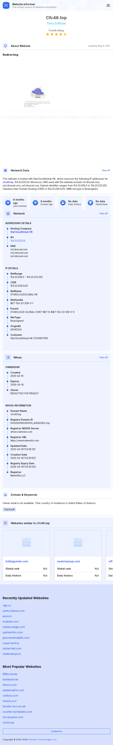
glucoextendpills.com (16, 637)
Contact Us (56, 731)
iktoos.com (10, 684)
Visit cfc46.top (56, 23)
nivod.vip (8, 722)
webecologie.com (14, 627)
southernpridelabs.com (17, 711)
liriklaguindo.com (17, 561)
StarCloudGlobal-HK (21, 231)
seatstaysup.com (68, 561)
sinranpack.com (13, 717)
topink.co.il (9, 701)
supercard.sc (11, 643)
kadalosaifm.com (13, 690)
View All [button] (106, 170)
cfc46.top (8, 182)
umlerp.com (10, 695)
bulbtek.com (11, 621)
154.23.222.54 (17, 240)
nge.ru (7, 605)
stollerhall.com (12, 648)
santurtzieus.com (14, 610)
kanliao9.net (10, 679)
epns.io (7, 616)
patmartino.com (13, 632)
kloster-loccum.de (14, 706)
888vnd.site (10, 674)
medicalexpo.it (12, 654)
